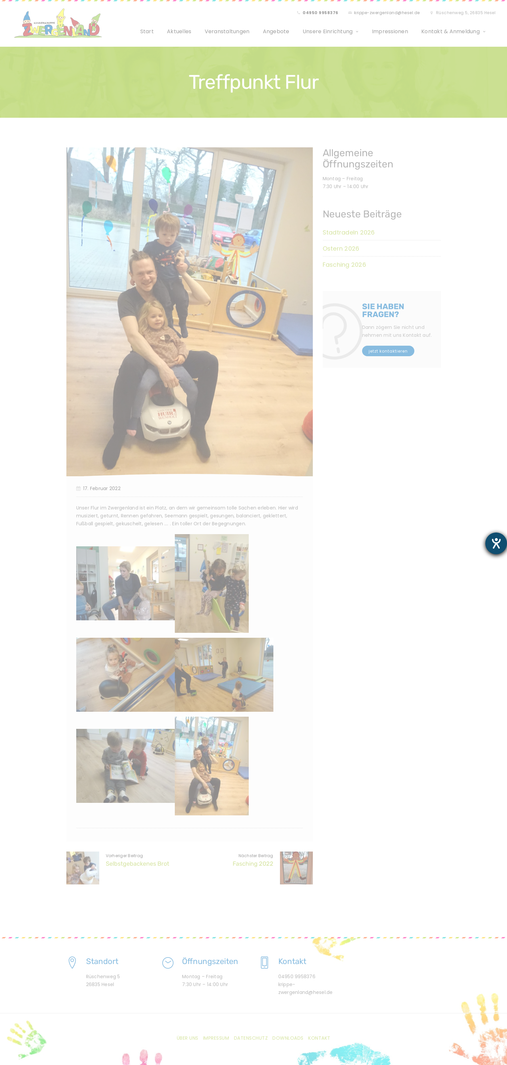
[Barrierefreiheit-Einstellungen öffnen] (496, 543)
